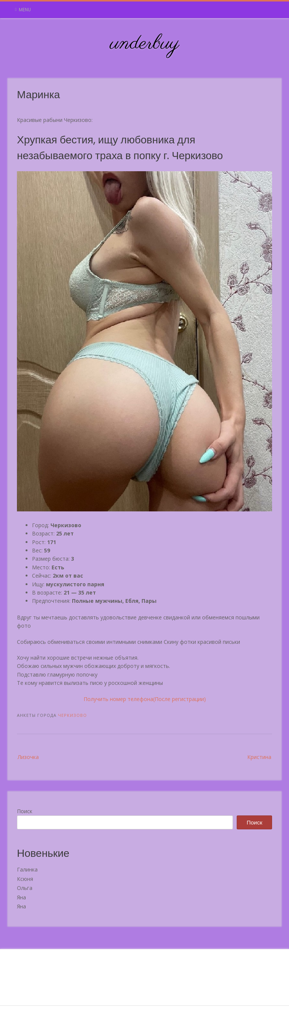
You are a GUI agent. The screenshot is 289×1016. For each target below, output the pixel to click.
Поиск (24, 811)
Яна (21, 897)
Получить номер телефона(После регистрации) (145, 699)
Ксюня (25, 878)
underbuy (144, 43)
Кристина (259, 756)
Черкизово (72, 715)
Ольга (24, 887)
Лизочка (28, 756)
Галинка (27, 869)
